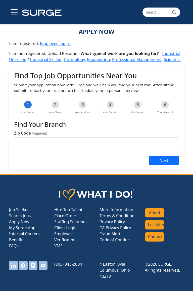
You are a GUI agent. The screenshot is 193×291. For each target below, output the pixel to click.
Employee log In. (55, 43)
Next (163, 160)
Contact (155, 237)
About (154, 212)
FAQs (14, 246)
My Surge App (22, 227)
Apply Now (19, 221)
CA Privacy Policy (115, 227)
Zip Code (30, 133)
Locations (156, 224)
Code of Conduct (115, 240)
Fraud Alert (110, 234)
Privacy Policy (112, 221)
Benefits (16, 240)
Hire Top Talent (68, 209)
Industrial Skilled (45, 59)
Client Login (65, 227)
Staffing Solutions (70, 221)
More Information (116, 209)
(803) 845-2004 (68, 264)
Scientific (172, 59)
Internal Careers (24, 234)
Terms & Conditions (118, 215)
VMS (58, 246)
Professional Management (137, 59)
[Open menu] (13, 12)
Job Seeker (19, 209)
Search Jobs (20, 215)
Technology (74, 59)
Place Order (65, 215)
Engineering (98, 59)
